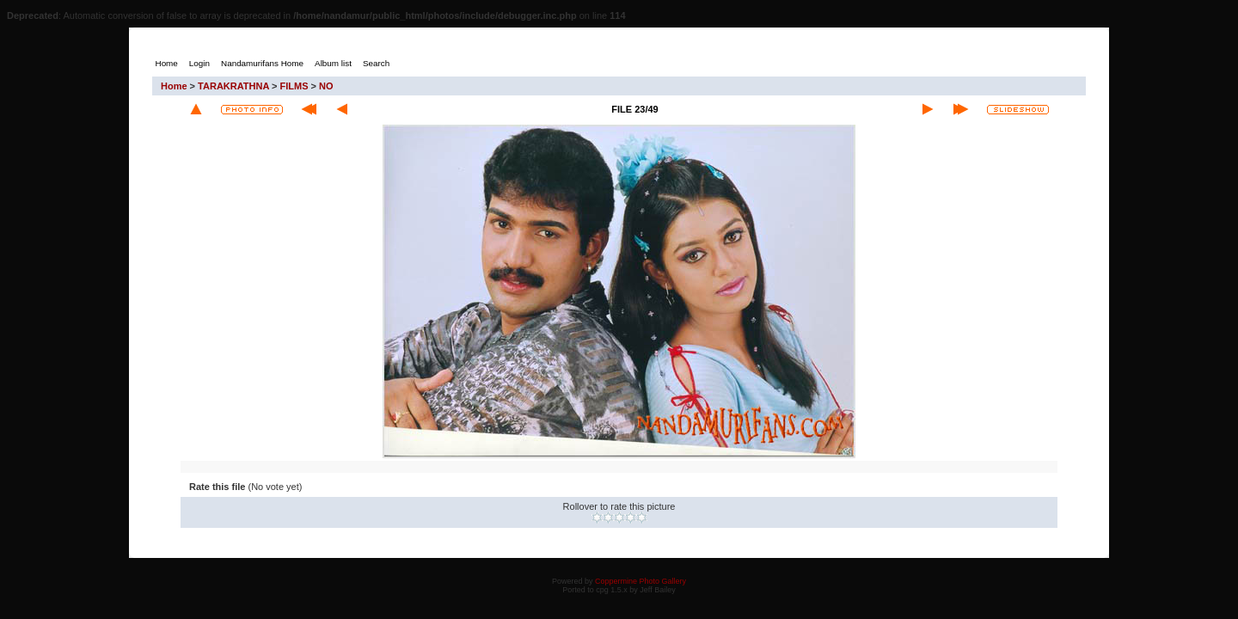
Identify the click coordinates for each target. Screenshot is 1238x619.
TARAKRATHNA (233, 86)
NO (326, 86)
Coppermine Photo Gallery (640, 581)
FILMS (294, 86)
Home (174, 86)
